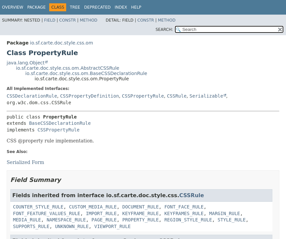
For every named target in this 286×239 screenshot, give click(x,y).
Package (36, 7)
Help (136, 7)
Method (88, 20)
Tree (75, 7)
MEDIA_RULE (27, 219)
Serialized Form (25, 162)
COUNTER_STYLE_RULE (38, 206)
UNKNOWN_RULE (71, 226)
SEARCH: (164, 29)
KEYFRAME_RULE (140, 213)
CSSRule (177, 96)
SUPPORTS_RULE (31, 226)
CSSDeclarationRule (32, 96)
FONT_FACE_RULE (184, 206)
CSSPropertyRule (143, 96)
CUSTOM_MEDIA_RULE (93, 206)
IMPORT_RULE (101, 213)
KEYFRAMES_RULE (184, 213)
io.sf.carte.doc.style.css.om (61, 42)
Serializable (206, 96)
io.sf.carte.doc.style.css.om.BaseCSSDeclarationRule (86, 73)
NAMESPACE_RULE (66, 219)
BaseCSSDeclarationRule (59, 123)
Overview (12, 7)
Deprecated (97, 7)
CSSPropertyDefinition (89, 96)
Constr (67, 20)
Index (121, 7)
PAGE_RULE (104, 219)
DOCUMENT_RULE (140, 206)
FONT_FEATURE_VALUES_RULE (46, 213)
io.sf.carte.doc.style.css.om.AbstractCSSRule (67, 68)
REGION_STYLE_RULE (188, 219)
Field (49, 20)
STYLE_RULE (231, 219)
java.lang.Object (26, 62)
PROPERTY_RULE (140, 219)
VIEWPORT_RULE (112, 226)
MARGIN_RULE (224, 213)
